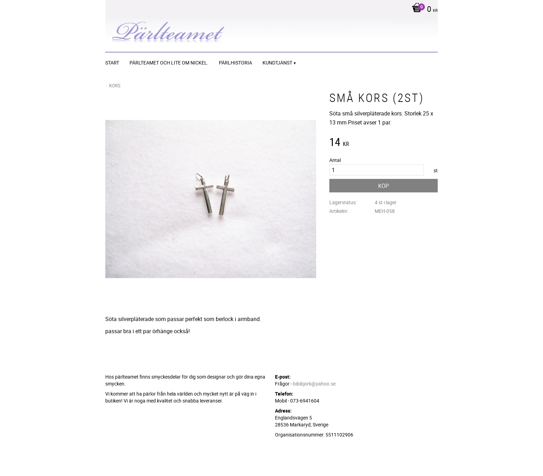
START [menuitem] (112, 62)
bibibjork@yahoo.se (314, 383)
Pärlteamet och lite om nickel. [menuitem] (169, 62)
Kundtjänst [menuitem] (277, 62)
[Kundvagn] (423, 9)
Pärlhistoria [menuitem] (235, 62)
